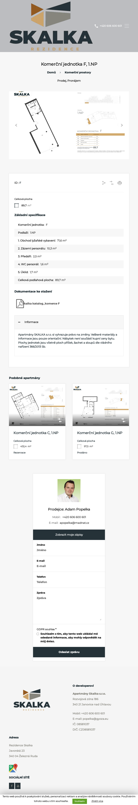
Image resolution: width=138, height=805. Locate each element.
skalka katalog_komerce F (37, 303)
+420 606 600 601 (111, 25)
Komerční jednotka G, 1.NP (99, 433)
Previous (16, 125)
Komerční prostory (78, 72)
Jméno (41, 544)
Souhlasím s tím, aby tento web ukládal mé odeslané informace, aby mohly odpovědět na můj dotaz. (70, 637)
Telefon (41, 576)
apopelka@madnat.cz (74, 522)
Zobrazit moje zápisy (69, 534)
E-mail (41, 560)
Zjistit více (97, 801)
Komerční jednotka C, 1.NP (35, 433)
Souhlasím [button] (80, 801)
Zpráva (41, 592)
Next (121, 125)
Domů (51, 72)
